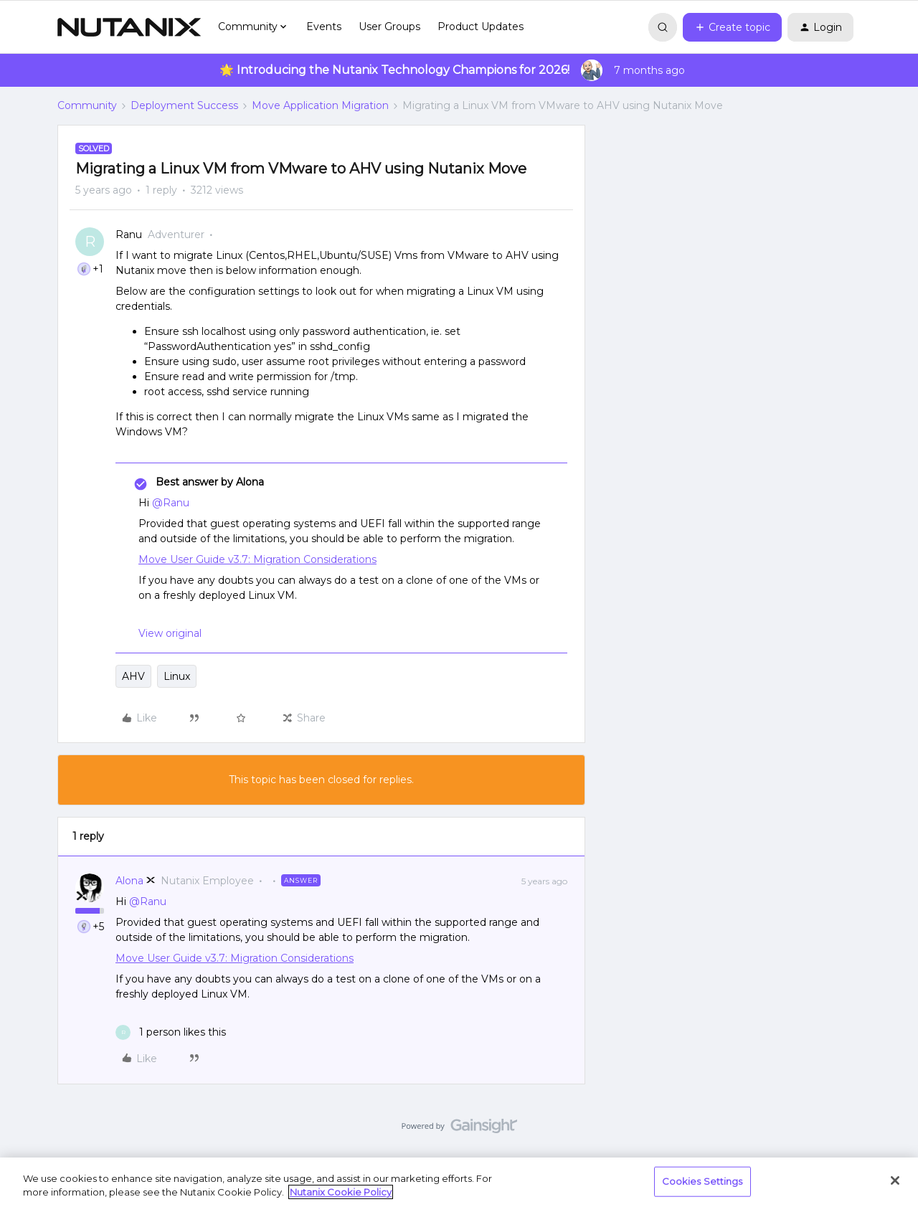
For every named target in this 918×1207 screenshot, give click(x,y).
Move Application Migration (320, 105)
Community (87, 105)
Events (323, 26)
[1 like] (170, 1032)
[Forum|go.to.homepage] (129, 27)
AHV (133, 676)
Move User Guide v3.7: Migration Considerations (257, 559)
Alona (129, 880)
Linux (177, 676)
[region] (459, 1182)
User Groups (389, 26)
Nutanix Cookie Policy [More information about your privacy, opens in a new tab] (341, 1192)
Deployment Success (184, 105)
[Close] (895, 1180)
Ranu (128, 234)
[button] (732, 27)
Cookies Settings (702, 1181)
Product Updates (480, 26)
